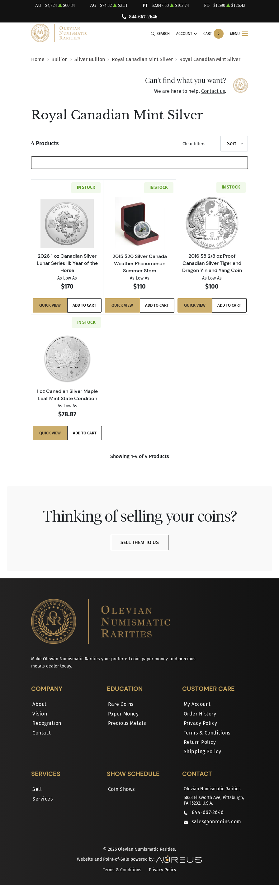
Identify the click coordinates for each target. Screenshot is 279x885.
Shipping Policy (202, 751)
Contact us (213, 91)
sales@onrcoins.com (216, 821)
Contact (41, 732)
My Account (197, 704)
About (39, 704)
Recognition (46, 723)
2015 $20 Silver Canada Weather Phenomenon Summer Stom (139, 263)
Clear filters (194, 143)
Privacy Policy (200, 723)
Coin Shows (121, 789)
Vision (39, 713)
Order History (200, 713)
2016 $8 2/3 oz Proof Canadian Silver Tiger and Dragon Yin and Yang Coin (212, 263)
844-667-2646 (143, 16)
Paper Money (123, 713)
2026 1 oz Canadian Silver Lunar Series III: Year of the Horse (67, 263)
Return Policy (200, 742)
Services (42, 798)
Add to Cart (85, 305)
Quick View (49, 305)
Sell (37, 789)
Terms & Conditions (207, 732)
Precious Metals (127, 723)
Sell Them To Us (140, 542)
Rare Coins (121, 704)
